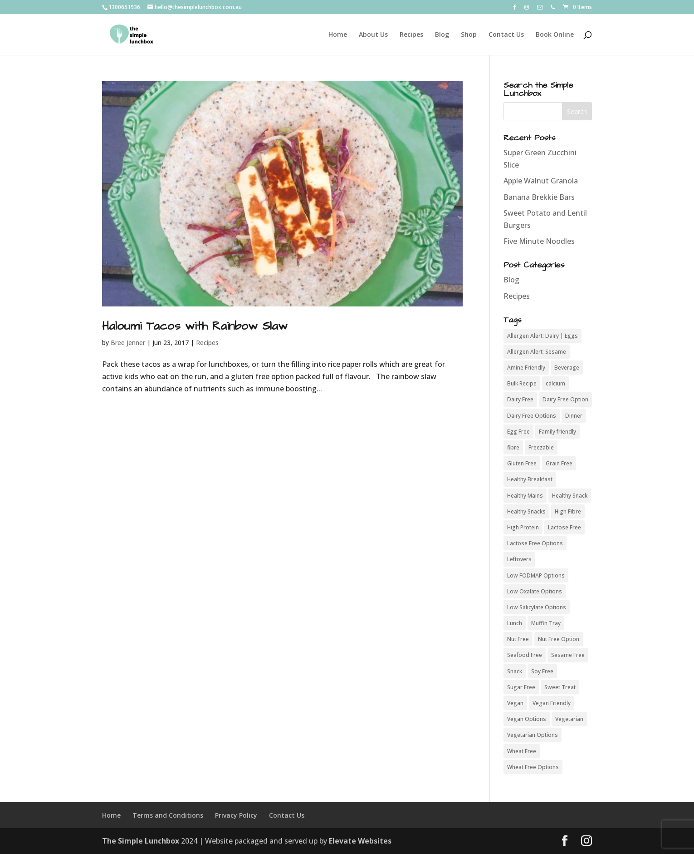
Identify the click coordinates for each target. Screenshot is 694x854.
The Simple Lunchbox (140, 841)
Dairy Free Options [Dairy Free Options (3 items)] (531, 416)
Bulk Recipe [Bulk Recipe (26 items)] (522, 383)
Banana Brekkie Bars (539, 197)
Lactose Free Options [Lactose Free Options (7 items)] (535, 543)
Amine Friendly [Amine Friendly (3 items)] (526, 367)
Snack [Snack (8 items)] (514, 671)
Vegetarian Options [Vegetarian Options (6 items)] (532, 735)
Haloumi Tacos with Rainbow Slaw (195, 326)
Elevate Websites (360, 841)
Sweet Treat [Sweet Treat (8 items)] (560, 687)
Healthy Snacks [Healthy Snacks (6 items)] (526, 511)
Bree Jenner (128, 342)
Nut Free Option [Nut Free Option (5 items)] (558, 639)
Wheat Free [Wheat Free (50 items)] (521, 751)
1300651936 (124, 7)
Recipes (411, 35)
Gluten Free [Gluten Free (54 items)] (522, 463)
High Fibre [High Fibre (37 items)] (568, 511)
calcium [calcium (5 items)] (555, 383)
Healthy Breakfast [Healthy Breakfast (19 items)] (529, 479)
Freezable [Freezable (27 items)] (541, 447)
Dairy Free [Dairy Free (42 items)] (520, 399)
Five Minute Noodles (539, 241)
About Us (373, 35)
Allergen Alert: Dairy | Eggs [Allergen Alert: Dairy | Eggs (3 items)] (542, 336)
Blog (442, 35)
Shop (469, 35)
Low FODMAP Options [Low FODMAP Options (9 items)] (536, 575)
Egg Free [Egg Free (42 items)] (518, 431)
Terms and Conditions (167, 815)
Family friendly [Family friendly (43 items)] (557, 431)
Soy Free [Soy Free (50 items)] (542, 671)
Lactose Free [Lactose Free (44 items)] (564, 527)
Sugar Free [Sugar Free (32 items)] (521, 687)
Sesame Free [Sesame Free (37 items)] (568, 655)
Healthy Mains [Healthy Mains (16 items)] (525, 495)
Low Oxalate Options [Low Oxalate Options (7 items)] (534, 591)
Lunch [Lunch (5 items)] (514, 623)
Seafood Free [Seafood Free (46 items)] (524, 655)
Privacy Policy (236, 815)
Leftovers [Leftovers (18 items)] (519, 559)
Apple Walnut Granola (540, 181)
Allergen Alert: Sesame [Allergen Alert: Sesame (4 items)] (536, 351)
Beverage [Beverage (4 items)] (566, 367)
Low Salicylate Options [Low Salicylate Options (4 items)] (536, 607)
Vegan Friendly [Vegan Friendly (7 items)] (552, 703)
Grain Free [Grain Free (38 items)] (559, 463)
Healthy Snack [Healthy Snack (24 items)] (569, 495)
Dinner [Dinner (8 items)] (573, 416)
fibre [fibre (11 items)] (513, 447)
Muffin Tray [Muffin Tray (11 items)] (546, 623)
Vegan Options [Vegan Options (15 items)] (526, 719)
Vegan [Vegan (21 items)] (515, 703)
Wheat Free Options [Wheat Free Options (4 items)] (533, 767)
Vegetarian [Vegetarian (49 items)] (569, 719)
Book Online (555, 35)
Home (337, 35)
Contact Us (506, 35)
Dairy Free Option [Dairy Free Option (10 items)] (565, 399)
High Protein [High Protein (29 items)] (523, 527)
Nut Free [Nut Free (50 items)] (518, 639)
